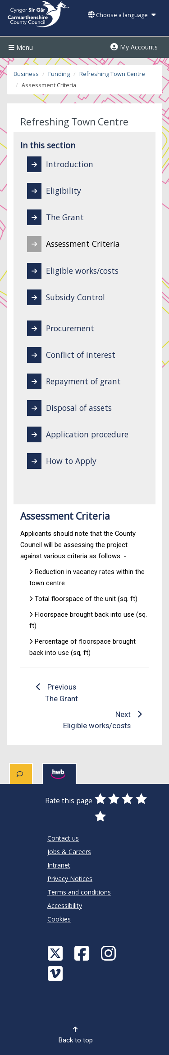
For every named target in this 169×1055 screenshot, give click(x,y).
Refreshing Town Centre (112, 74)
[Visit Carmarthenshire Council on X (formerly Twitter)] (56, 953)
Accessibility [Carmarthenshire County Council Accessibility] (64, 905)
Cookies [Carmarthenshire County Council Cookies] (59, 919)
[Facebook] (83, 953)
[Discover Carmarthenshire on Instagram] (109, 953)
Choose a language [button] (121, 15)
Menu (19, 47)
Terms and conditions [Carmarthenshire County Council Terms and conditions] (79, 892)
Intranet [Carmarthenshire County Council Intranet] (58, 865)
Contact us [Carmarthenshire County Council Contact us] (63, 838)
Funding (59, 74)
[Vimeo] (56, 973)
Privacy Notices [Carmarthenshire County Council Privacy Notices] (69, 878)
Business (26, 74)
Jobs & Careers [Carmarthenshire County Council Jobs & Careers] (69, 851)
